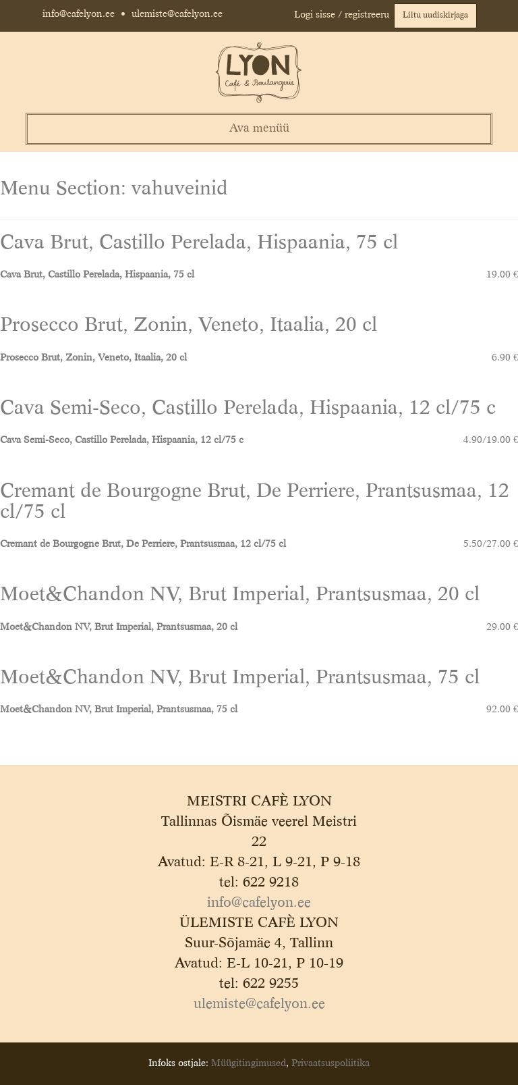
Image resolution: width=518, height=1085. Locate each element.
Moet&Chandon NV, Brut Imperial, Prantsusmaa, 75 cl (240, 678)
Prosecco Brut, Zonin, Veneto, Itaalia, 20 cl (188, 326)
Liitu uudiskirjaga (435, 15)
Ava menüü (259, 128)
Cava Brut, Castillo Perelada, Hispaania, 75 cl (199, 243)
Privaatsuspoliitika (330, 1063)
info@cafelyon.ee (78, 14)
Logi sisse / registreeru (341, 15)
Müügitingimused (248, 1063)
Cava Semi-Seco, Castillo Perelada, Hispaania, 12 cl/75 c (248, 409)
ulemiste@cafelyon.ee (177, 14)
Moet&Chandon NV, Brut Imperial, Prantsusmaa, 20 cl (240, 595)
